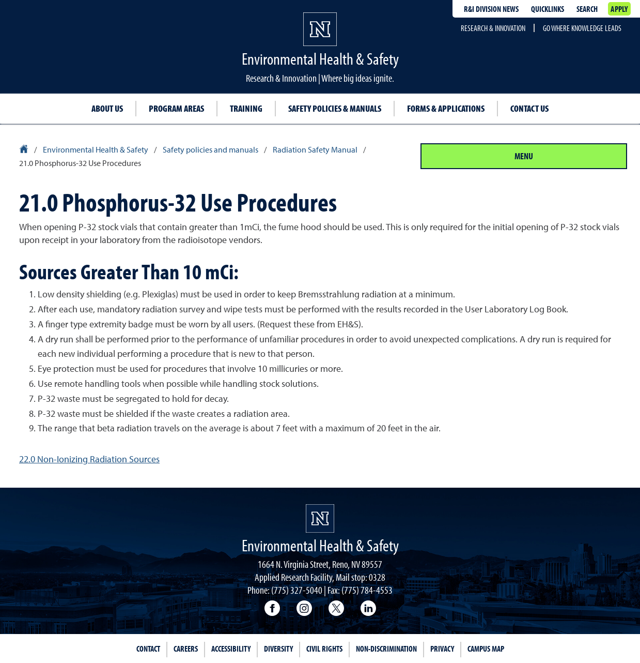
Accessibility (231, 648)
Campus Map (485, 648)
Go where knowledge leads (582, 28)
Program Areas (176, 108)
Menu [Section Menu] (523, 156)
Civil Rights (324, 648)
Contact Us (529, 108)
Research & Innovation (493, 28)
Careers (186, 648)
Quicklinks (547, 9)
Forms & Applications (446, 108)
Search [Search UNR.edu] (587, 9)
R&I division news (491, 9)
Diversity (278, 648)
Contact (148, 648)
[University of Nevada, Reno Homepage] (320, 518)
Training (246, 108)
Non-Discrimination (386, 648)
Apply (619, 9)
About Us (107, 108)
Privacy (442, 648)
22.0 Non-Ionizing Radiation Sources (89, 459)
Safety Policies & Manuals (334, 108)
